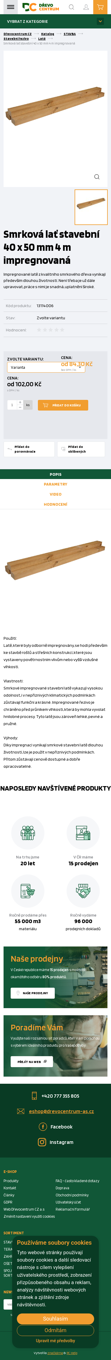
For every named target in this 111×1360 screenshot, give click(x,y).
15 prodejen (83, 863)
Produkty (11, 1181)
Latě (42, 38)
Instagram (61, 1142)
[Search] (71, 7)
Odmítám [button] (56, 1330)
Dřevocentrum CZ (18, 34)
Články (9, 1195)
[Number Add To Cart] (12, 405)
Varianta (18, 367)
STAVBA (70, 34)
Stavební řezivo (16, 38)
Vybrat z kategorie (27, 21)
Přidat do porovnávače (25, 449)
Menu (11, 7)
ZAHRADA (12, 1256)
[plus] (20, 402)
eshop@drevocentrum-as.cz (61, 1111)
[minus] (20, 407)
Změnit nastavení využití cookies (29, 1216)
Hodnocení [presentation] (55, 504)
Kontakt (10, 1188)
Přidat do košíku (66, 405)
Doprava (62, 1188)
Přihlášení (91, 4)
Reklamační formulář (73, 1209)
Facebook (62, 1126)
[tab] (55, 474)
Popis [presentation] (56, 474)
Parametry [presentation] (55, 483)
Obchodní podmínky (72, 1195)
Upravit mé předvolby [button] (55, 1340)
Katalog (47, 34)
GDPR (8, 1202)
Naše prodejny (35, 993)
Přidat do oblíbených (77, 449)
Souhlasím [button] (55, 1319)
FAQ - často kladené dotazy (77, 1181)
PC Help (72, 1353)
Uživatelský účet (68, 1202)
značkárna (55, 1353)
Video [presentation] (56, 494)
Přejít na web (29, 1062)
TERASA (10, 1249)
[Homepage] (40, 7)
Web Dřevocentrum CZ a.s (24, 1209)
